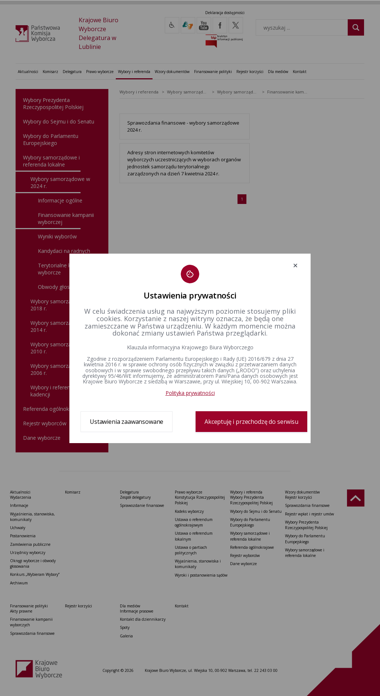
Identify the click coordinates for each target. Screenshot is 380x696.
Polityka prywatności (190, 392)
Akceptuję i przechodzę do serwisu (251, 422)
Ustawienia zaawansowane (126, 422)
